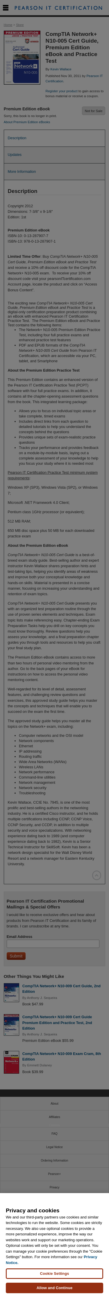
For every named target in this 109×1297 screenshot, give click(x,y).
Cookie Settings (54, 1273)
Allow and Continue (55, 1288)
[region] (54, 1245)
